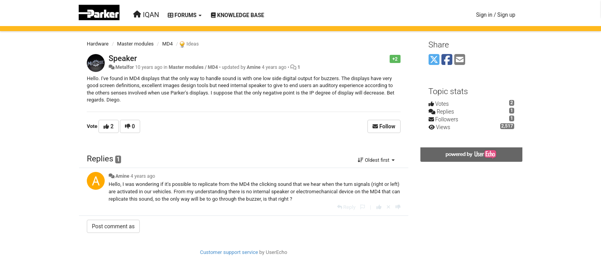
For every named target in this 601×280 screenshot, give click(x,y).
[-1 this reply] (398, 207)
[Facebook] (446, 60)
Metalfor (124, 67)
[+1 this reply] (378, 207)
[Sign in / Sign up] (495, 14)
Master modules (135, 44)
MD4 (167, 44)
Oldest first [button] (376, 160)
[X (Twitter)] (434, 60)
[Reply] (346, 207)
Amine (254, 67)
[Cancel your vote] (388, 207)
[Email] (459, 60)
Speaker (123, 58)
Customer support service (229, 252)
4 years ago (142, 176)
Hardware (98, 44)
